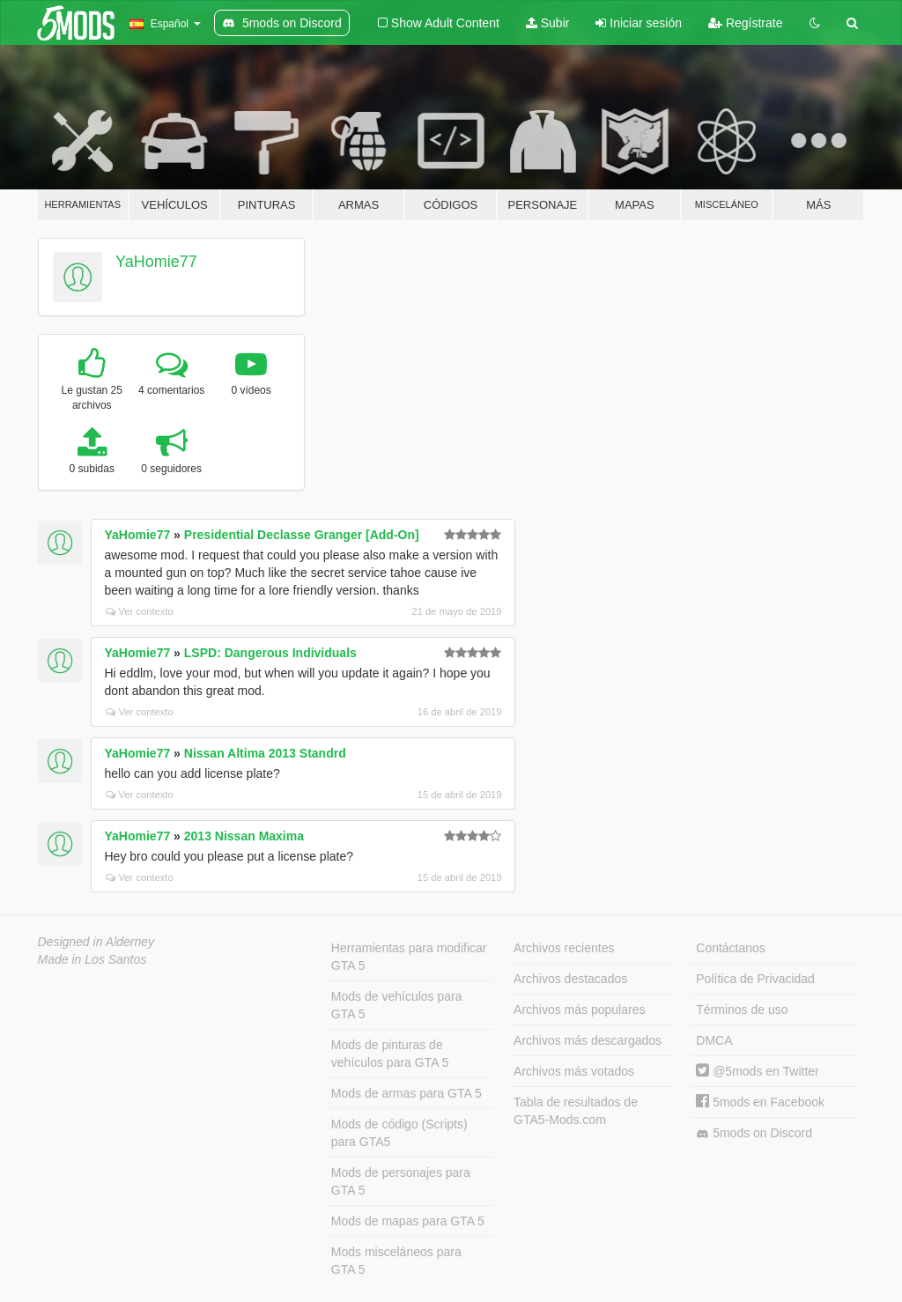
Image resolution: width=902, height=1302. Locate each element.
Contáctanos (730, 948)
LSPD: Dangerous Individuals (270, 653)
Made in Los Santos (92, 959)
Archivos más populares (579, 1009)
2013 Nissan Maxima (244, 836)
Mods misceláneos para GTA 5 (396, 1260)
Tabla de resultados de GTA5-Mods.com (576, 1111)
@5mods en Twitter (757, 1071)
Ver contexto (140, 611)
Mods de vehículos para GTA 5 (396, 1005)
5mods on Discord (754, 1133)
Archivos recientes (564, 948)
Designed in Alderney (96, 942)
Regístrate (745, 23)
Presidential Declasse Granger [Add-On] (301, 535)
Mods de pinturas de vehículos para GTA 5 (390, 1053)
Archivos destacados (570, 979)
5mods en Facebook (760, 1102)
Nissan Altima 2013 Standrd (265, 753)
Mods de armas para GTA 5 (406, 1093)
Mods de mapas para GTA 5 (407, 1221)
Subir (548, 23)
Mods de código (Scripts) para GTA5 (399, 1133)
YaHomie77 (156, 261)
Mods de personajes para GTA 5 (400, 1181)
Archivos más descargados (588, 1040)
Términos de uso (741, 1009)
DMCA (714, 1040)
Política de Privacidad (755, 979)
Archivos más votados (574, 1071)
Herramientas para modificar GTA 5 (409, 957)
